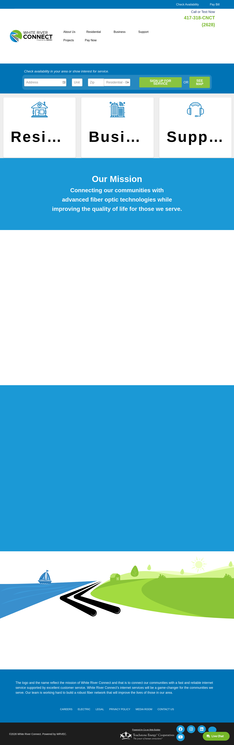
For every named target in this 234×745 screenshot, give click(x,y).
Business (119, 31)
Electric (84, 714)
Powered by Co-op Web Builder (146, 735)
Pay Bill (215, 4)
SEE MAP (200, 82)
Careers (67, 714)
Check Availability (187, 4)
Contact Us (165, 714)
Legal (100, 714)
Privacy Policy (119, 714)
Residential (93, 31)
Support (143, 31)
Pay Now (91, 40)
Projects (68, 40)
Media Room (143, 714)
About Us (69, 31)
